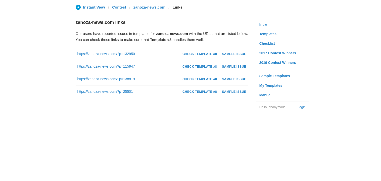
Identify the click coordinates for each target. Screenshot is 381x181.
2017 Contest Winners (277, 53)
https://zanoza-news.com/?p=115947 (106, 66)
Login (302, 107)
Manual (265, 95)
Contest (119, 7)
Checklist (267, 43)
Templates (267, 34)
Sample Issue (234, 54)
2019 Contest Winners (277, 63)
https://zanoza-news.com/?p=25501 (105, 91)
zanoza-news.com (149, 7)
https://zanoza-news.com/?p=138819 (106, 79)
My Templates (270, 85)
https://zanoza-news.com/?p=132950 (106, 54)
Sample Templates (274, 76)
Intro (263, 24)
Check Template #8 (199, 54)
